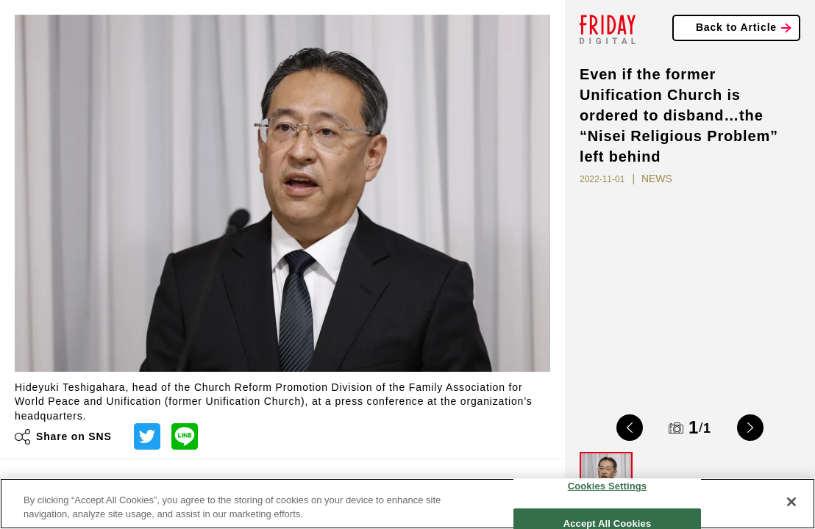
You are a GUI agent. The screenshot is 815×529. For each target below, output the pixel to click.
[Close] (791, 502)
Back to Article (736, 27)
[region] (407, 503)
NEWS (656, 178)
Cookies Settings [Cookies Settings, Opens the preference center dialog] (607, 486)
